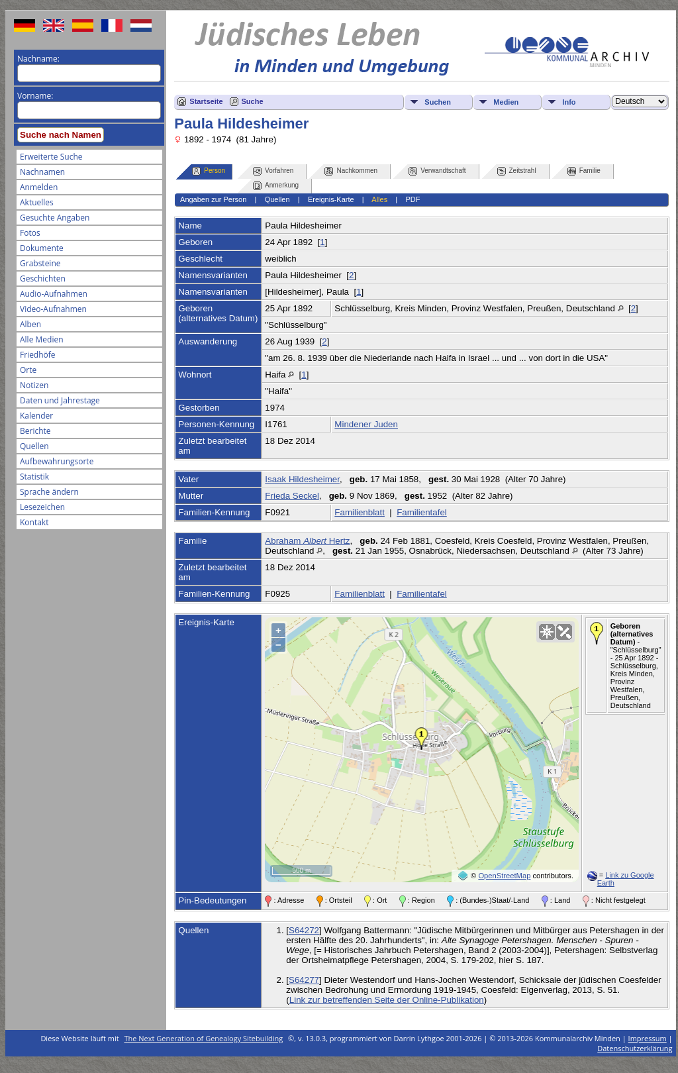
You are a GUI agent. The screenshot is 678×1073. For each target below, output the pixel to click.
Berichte (35, 430)
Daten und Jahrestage (60, 400)
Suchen (437, 102)
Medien (505, 102)
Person (208, 171)
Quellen (34, 446)
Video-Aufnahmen (53, 309)
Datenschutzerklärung (634, 1048)
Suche (253, 101)
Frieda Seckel (292, 496)
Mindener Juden (366, 424)
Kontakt (34, 522)
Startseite (205, 101)
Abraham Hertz (307, 541)
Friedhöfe (38, 354)
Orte (28, 370)
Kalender (36, 415)
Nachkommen (350, 171)
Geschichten (43, 278)
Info (568, 102)
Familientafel (422, 512)
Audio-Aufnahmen (53, 293)
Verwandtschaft (437, 171)
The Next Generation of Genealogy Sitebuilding (203, 1038)
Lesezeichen (42, 507)
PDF (412, 199)
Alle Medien (42, 339)
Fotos (30, 232)
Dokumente (42, 248)
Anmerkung (276, 186)
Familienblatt (359, 512)
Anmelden (39, 187)
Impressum (647, 1038)
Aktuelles (37, 202)
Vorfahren (273, 171)
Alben (30, 324)
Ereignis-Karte (331, 199)
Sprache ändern (49, 491)
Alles (379, 199)
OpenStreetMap (504, 876)
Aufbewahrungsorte (56, 461)
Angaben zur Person (213, 199)
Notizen (34, 385)
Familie (584, 171)
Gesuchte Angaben (54, 217)
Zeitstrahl (516, 171)
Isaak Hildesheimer (302, 479)
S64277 (304, 980)
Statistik (34, 476)
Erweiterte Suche (51, 156)
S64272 (304, 930)
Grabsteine (40, 263)
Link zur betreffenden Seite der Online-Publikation (386, 1000)
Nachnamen (42, 172)
